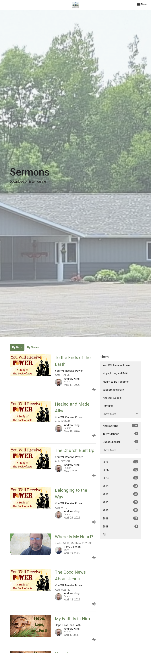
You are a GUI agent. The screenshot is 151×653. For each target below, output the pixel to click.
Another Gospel (112, 397)
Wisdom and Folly (113, 389)
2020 (120, 510)
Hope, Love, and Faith (115, 373)
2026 (120, 462)
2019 (120, 518)
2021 (120, 502)
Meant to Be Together (116, 381)
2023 (120, 486)
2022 (120, 494)
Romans (108, 405)
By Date (17, 347)
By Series (33, 347)
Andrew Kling (120, 425)
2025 (120, 470)
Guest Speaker (120, 442)
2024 (120, 478)
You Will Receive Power (117, 365)
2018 (120, 526)
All (104, 534)
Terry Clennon (120, 434)
